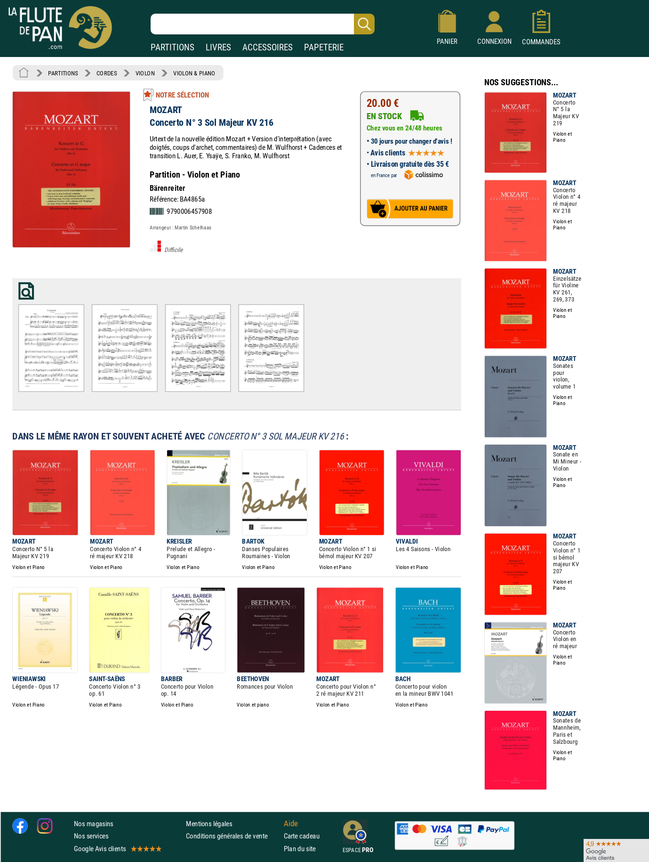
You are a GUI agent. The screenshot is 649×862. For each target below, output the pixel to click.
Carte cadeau (302, 836)
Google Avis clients (117, 848)
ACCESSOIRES (267, 47)
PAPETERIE (324, 47)
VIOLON (145, 73)
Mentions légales (209, 824)
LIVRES (218, 47)
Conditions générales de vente (233, 836)
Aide (291, 823)
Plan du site (300, 848)
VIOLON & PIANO (194, 73)
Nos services (91, 836)
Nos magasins (93, 824)
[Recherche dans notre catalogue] (263, 24)
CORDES (106, 73)
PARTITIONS (172, 47)
